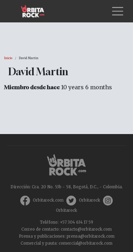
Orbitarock (89, 200)
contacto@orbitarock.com (86, 229)
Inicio (8, 58)
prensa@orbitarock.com (90, 236)
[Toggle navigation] (117, 11)
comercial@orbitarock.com (85, 243)
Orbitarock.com (48, 200)
